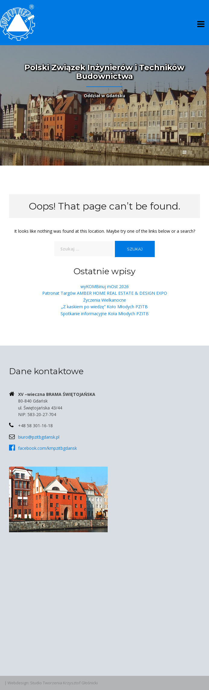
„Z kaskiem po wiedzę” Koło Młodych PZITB (104, 306)
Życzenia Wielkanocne (104, 300)
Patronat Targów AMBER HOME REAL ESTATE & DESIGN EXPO (104, 293)
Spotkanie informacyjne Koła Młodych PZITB (105, 313)
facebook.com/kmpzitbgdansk (47, 448)
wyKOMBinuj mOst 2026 (105, 286)
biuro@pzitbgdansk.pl (38, 437)
